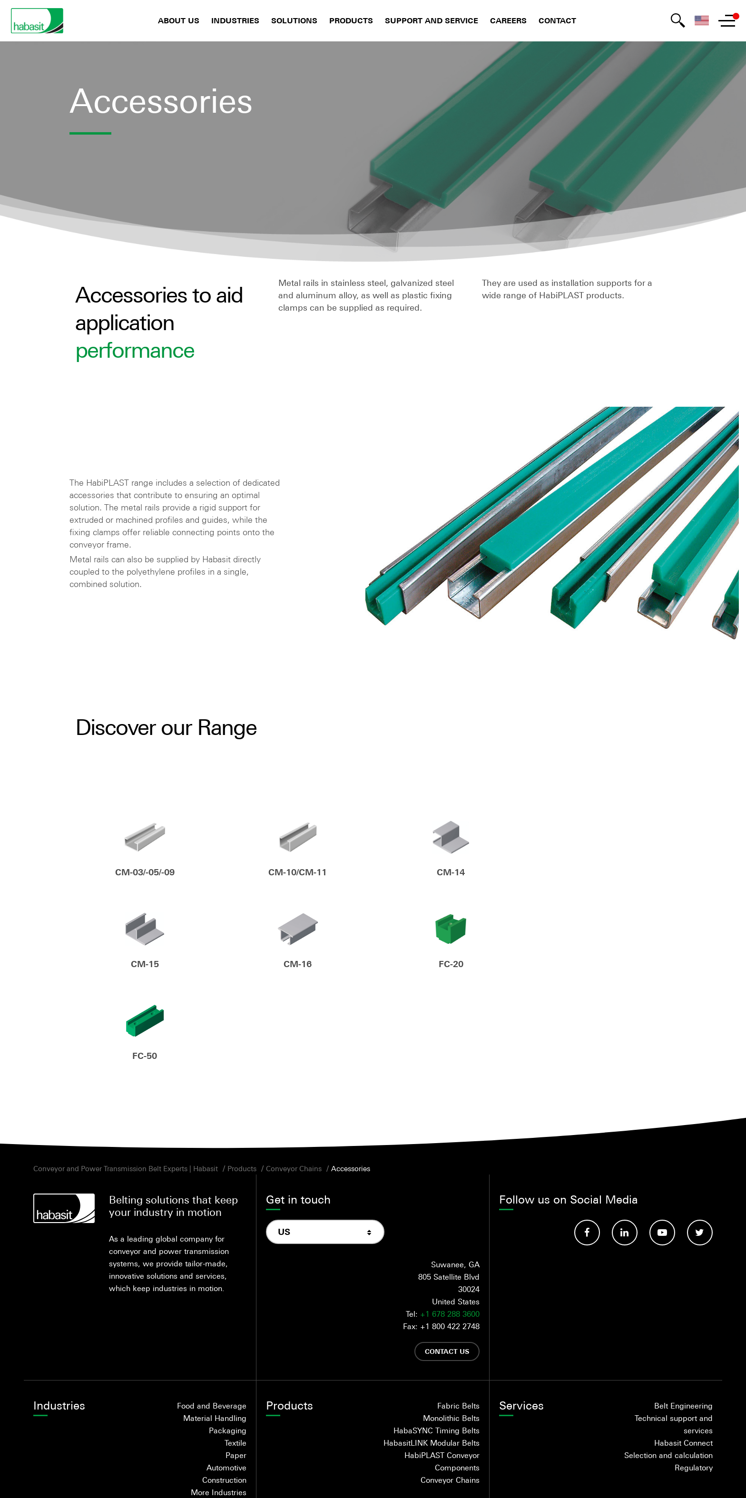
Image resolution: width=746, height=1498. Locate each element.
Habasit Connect (683, 1352)
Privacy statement (396, 1477)
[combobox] (325, 1141)
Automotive (226, 1376)
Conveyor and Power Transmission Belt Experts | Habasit (125, 1077)
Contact (557, 20)
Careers (508, 20)
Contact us (447, 1260)
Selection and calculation (668, 1364)
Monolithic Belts (451, 1327)
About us (178, 20)
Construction (224, 1389)
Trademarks (549, 1477)
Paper (236, 1364)
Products (351, 20)
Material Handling (214, 1327)
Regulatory (694, 1376)
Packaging (227, 1339)
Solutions (294, 20)
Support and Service (431, 20)
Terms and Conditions (306, 1477)
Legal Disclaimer (478, 1477)
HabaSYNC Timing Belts (436, 1339)
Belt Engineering (683, 1315)
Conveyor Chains (294, 1077)
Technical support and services (674, 1333)
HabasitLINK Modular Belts (431, 1352)
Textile (235, 1352)
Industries (235, 20)
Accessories (350, 1077)
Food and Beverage (211, 1315)
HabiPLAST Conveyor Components (442, 1370)
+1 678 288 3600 (450, 1223)
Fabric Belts (458, 1315)
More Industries (218, 1401)
